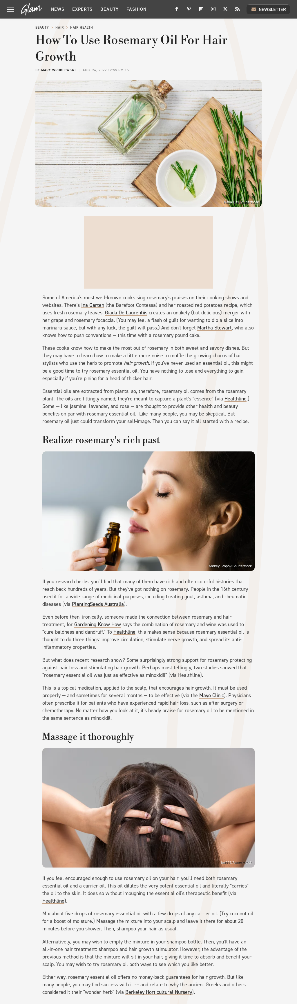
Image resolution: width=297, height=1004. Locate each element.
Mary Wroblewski (58, 70)
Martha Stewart (214, 327)
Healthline (235, 398)
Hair (59, 27)
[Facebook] (176, 11)
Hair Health (81, 27)
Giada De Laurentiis (126, 312)
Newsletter (268, 9)
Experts (82, 9)
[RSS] (237, 11)
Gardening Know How (97, 624)
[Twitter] (225, 11)
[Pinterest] (189, 11)
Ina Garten (92, 305)
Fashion (136, 9)
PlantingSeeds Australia (98, 604)
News (57, 9)
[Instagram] (213, 11)
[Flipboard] (201, 11)
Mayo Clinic (211, 695)
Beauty (109, 9)
